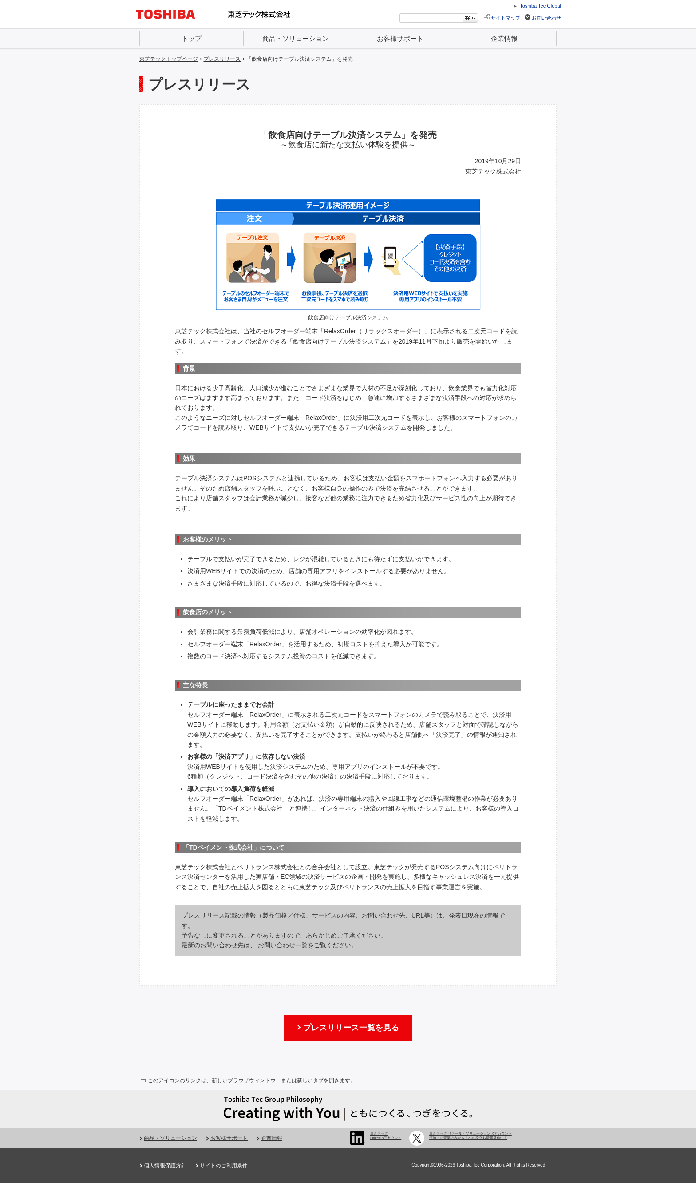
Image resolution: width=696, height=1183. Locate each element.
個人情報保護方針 (165, 1166)
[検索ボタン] (470, 18)
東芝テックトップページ (168, 59)
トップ (192, 38)
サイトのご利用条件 (224, 1166)
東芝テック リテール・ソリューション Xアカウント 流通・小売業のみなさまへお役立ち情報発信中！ (470, 1136)
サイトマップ (505, 17)
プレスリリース (222, 59)
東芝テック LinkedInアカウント (385, 1136)
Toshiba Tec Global (540, 5)
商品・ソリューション (295, 38)
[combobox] (431, 18)
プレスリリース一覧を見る (351, 1027)
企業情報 (504, 38)
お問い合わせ (546, 17)
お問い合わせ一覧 (283, 945)
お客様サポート (400, 38)
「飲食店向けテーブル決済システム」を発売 (299, 59)
